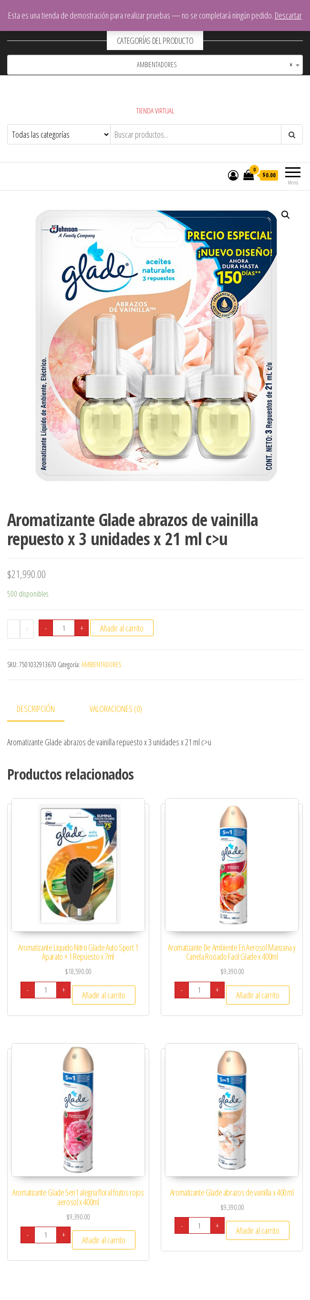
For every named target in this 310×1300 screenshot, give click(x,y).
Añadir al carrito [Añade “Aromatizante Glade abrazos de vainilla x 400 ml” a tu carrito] (257, 1230)
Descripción (36, 708)
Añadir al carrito (122, 628)
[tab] (43, 709)
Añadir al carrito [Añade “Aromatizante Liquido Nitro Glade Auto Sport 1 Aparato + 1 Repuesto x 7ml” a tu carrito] (103, 995)
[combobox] (155, 65)
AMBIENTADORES (101, 664)
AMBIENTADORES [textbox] (209, 65)
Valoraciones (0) (116, 708)
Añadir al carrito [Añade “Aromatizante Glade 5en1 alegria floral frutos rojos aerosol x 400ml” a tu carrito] (103, 1240)
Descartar (288, 15)
